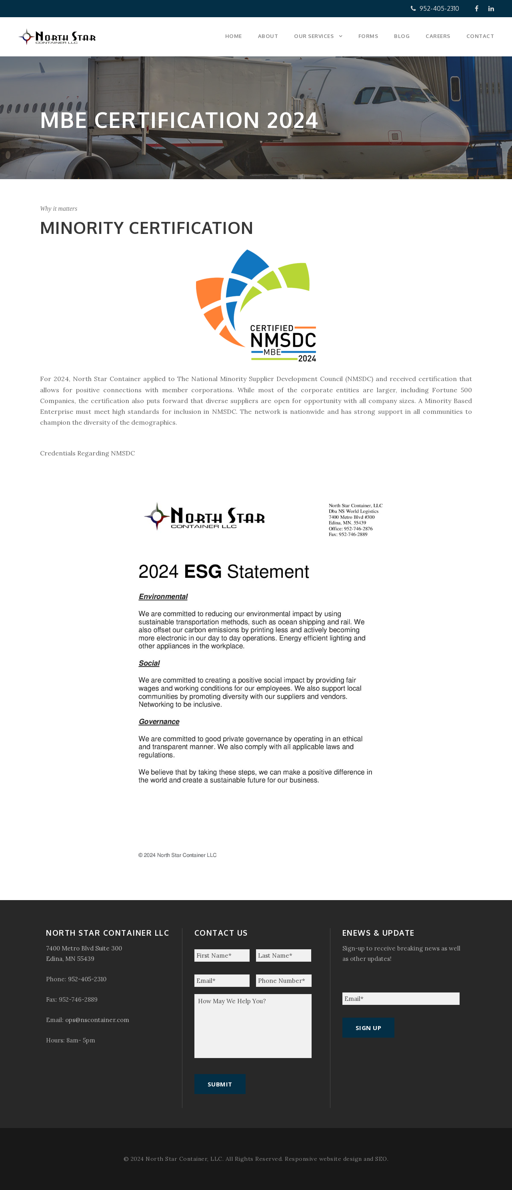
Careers (438, 36)
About (268, 36)
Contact (480, 36)
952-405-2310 (435, 8)
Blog (402, 36)
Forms (368, 36)
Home (233, 36)
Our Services (314, 36)
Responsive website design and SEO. (336, 1158)
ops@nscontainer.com (97, 1020)
